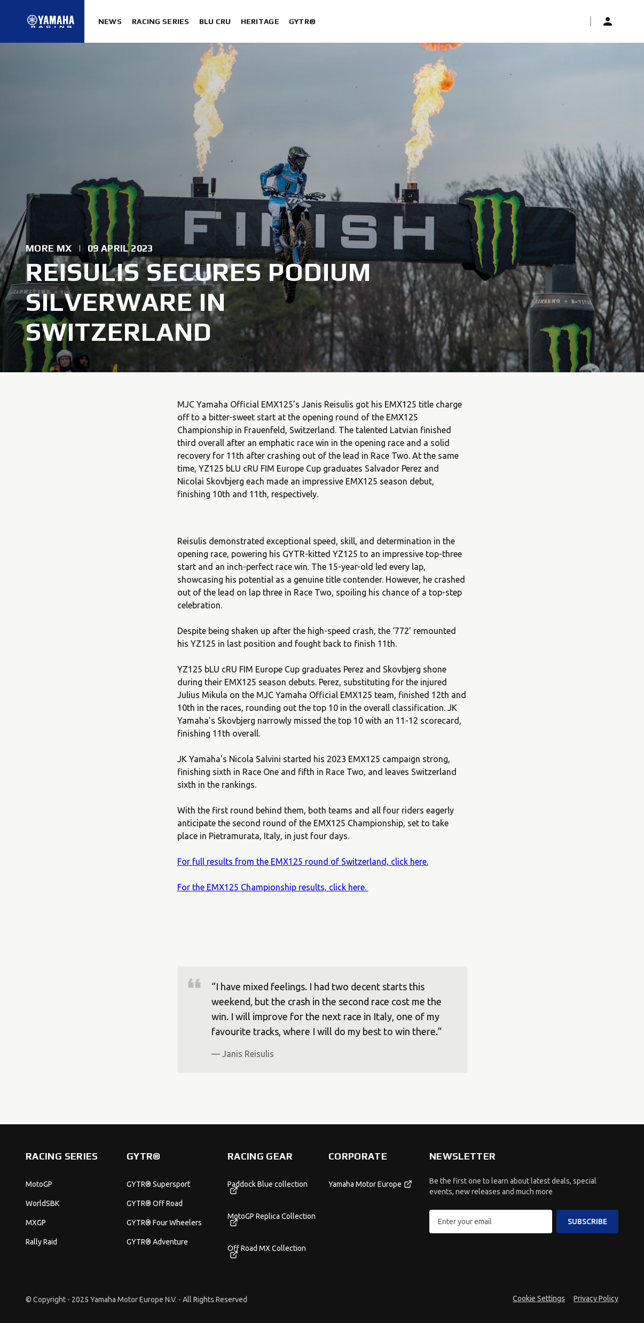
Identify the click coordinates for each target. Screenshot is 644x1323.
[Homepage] (51, 21)
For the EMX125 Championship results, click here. (272, 887)
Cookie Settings (539, 1298)
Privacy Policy (596, 1298)
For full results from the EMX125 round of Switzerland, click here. (302, 861)
